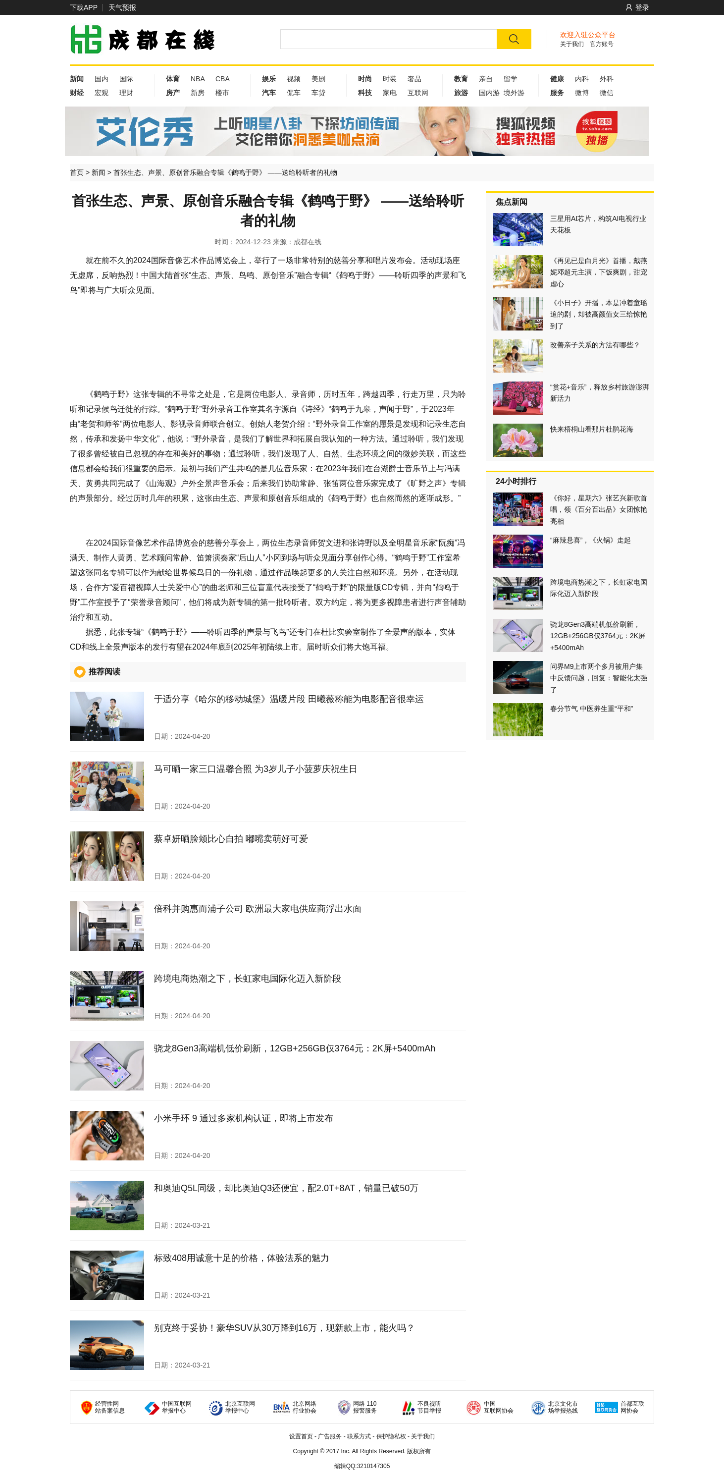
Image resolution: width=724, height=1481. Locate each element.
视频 (294, 79)
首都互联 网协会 (632, 1407)
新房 (198, 93)
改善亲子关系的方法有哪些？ (595, 345)
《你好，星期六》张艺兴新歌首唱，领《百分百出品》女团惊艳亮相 (598, 509)
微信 (607, 93)
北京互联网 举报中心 (240, 1407)
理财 (126, 93)
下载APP (84, 7)
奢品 (414, 79)
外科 (607, 79)
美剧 (318, 79)
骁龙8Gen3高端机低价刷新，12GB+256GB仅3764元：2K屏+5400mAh (294, 1048)
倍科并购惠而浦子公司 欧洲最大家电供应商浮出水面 (258, 909)
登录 (637, 7)
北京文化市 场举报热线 (563, 1407)
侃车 (294, 93)
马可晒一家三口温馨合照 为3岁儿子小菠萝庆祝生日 (256, 769)
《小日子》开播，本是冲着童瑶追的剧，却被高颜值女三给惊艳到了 (598, 314)
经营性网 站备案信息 (110, 1407)
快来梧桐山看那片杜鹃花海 (591, 429)
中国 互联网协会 (499, 1407)
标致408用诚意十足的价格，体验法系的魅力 (241, 1258)
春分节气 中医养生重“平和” (591, 709)
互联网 (418, 93)
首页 (77, 172)
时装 (390, 79)
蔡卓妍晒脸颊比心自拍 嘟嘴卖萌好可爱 (231, 839)
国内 (101, 79)
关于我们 (572, 44)
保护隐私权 (391, 1436)
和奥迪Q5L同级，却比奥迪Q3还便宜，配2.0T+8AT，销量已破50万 (286, 1188)
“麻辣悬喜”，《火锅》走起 (590, 540)
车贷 (318, 93)
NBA (198, 79)
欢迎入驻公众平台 (588, 35)
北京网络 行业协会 (304, 1407)
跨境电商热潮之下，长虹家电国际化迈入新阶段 (247, 979)
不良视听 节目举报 (429, 1407)
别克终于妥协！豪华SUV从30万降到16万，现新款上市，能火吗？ (284, 1328)
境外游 (514, 93)
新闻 (98, 172)
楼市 (222, 93)
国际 (126, 79)
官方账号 (602, 44)
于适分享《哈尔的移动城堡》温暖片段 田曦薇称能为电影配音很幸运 (289, 699)
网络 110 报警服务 (365, 1407)
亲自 (486, 79)
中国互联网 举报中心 (177, 1407)
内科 (582, 79)
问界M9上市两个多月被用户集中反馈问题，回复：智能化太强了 (598, 678)
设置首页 (301, 1436)
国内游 (489, 93)
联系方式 (359, 1436)
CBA (222, 79)
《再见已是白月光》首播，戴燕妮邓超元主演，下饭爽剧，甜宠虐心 (598, 272)
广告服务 (330, 1436)
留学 (510, 79)
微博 (582, 93)
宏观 (101, 93)
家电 (390, 93)
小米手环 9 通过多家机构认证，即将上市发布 (243, 1118)
